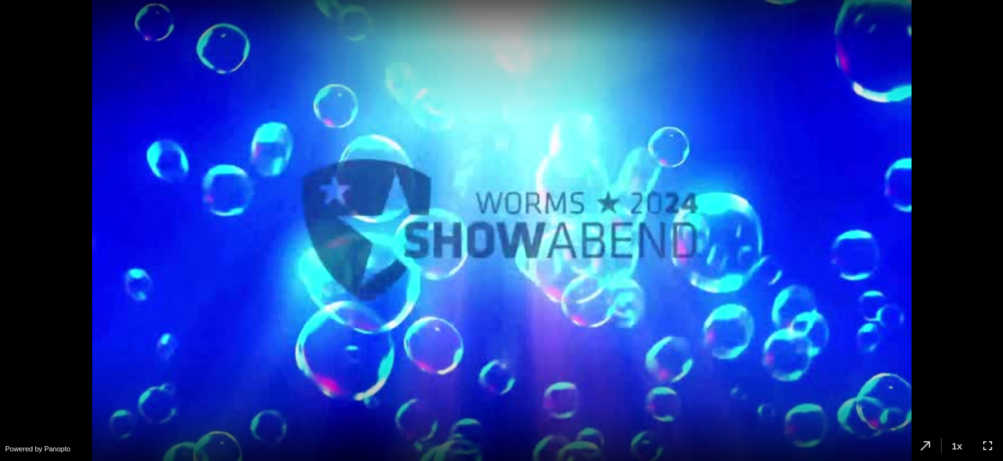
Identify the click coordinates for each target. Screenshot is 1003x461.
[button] (925, 445)
